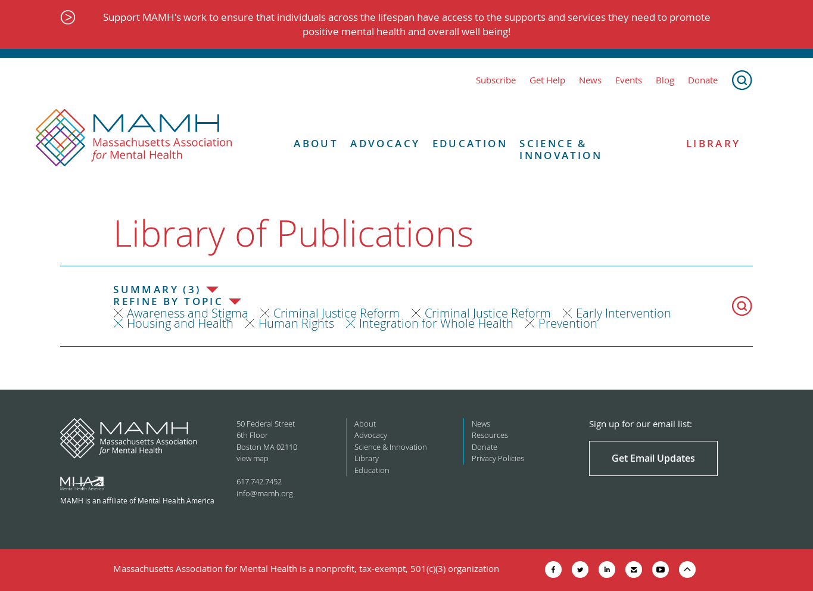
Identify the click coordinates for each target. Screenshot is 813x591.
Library (713, 144)
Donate (703, 80)
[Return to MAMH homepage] (134, 138)
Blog (665, 80)
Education (470, 144)
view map (252, 458)
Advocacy (385, 144)
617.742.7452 (259, 481)
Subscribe (496, 80)
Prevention (567, 323)
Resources (490, 435)
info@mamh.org (264, 493)
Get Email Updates (653, 458)
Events (628, 80)
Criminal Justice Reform (336, 313)
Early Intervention (623, 313)
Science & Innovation (560, 150)
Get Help (547, 80)
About (316, 144)
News (590, 80)
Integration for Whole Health (436, 323)
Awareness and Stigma (187, 313)
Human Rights (296, 323)
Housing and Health (180, 323)
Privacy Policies (498, 458)
